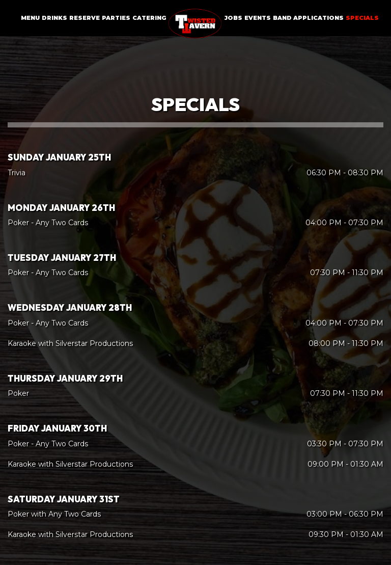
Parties (116, 17)
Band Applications (308, 17)
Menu (30, 17)
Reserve (84, 17)
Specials (362, 17)
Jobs (233, 17)
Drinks (54, 17)
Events (257, 17)
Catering (149, 17)
